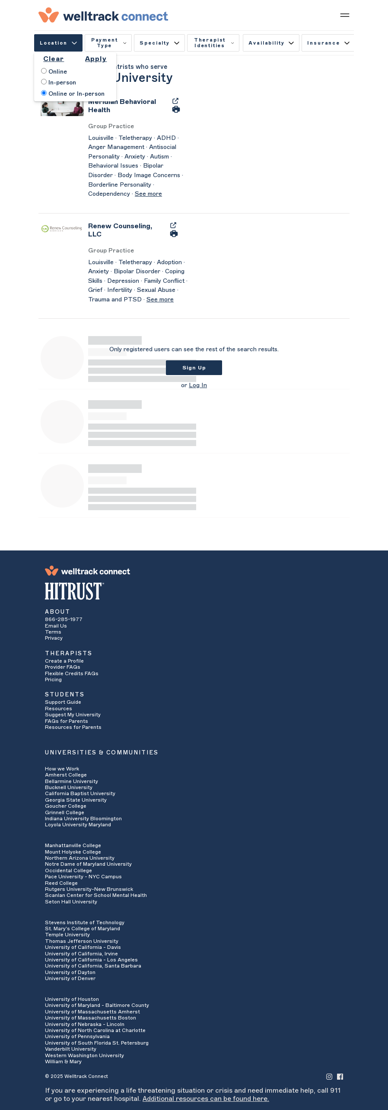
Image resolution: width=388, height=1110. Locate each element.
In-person (58, 82)
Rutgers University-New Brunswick (89, 889)
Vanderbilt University (70, 1049)
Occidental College (68, 870)
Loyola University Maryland (78, 824)
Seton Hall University (71, 901)
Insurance (328, 43)
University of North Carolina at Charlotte (95, 1030)
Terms (53, 631)
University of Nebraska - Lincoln (84, 1024)
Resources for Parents (73, 727)
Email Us (56, 625)
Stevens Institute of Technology (84, 922)
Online (54, 71)
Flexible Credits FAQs (72, 673)
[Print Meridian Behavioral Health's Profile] (176, 109)
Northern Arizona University (79, 858)
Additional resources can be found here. (206, 1098)
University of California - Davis (83, 947)
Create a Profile (64, 660)
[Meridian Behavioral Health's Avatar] (62, 106)
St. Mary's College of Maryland (82, 928)
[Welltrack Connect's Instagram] (329, 1076)
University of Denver (70, 978)
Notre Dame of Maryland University (88, 864)
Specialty (159, 43)
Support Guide (63, 702)
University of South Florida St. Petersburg (97, 1042)
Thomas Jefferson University (81, 941)
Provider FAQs (62, 667)
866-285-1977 (64, 619)
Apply (96, 58)
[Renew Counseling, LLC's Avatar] (62, 228)
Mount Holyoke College (73, 851)
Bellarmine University (71, 781)
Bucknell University (68, 787)
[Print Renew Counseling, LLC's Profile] (173, 233)
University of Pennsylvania (77, 1036)
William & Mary (63, 1061)
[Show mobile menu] (345, 14)
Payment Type (109, 43)
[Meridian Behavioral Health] (127, 109)
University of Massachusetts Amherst (92, 1011)
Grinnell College (64, 812)
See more (148, 194)
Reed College (61, 883)
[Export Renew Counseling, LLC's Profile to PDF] (173, 224)
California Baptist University (80, 793)
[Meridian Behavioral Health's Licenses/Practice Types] (138, 126)
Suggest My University (73, 714)
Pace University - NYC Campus (83, 876)
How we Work (62, 768)
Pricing (53, 679)
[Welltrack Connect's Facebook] (340, 1076)
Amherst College (66, 774)
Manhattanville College (73, 845)
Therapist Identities (214, 43)
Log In (198, 385)
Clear (53, 58)
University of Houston (72, 999)
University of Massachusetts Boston (90, 1017)
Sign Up (194, 367)
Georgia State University (76, 800)
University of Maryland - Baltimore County (97, 1005)
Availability (271, 43)
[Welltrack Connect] (103, 15)
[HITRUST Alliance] (194, 591)
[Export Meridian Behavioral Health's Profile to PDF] (175, 100)
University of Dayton (70, 972)
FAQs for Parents (66, 721)
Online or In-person (73, 93)
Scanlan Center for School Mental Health (96, 895)
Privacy (54, 638)
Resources (58, 708)
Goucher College (65, 806)
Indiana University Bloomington (83, 818)
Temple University (67, 934)
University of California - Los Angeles (91, 959)
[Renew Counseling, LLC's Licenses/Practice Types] (138, 251)
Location (58, 43)
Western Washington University (84, 1055)
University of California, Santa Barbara (93, 965)
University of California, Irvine (81, 953)
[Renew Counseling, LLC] (126, 233)
